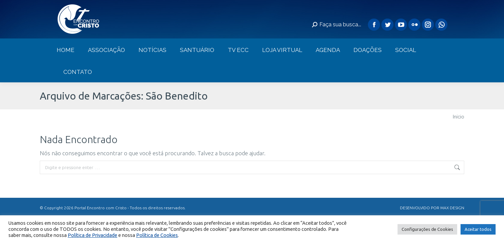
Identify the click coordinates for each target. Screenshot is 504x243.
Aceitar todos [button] (478, 229)
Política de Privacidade (92, 235)
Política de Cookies (157, 235)
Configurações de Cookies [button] (427, 229)
